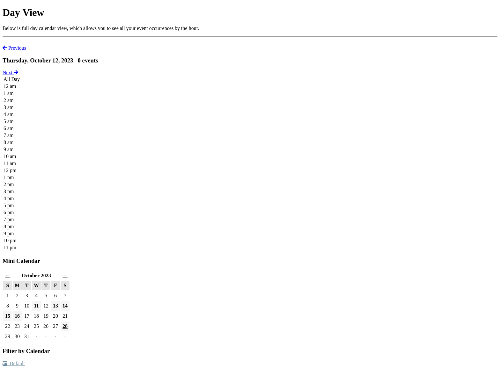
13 (55, 305)
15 (7, 316)
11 (36, 305)
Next (10, 72)
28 (65, 326)
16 (17, 316)
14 (65, 305)
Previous (14, 48)
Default (14, 363)
